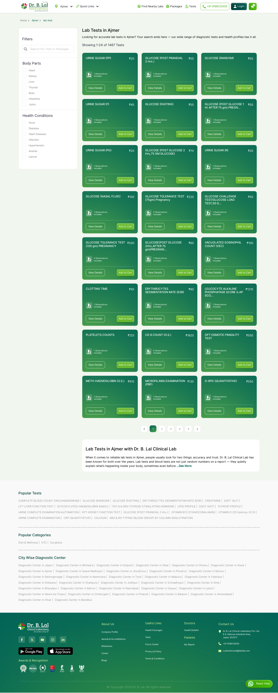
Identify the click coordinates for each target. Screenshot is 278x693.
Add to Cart (125, 88)
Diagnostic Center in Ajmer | (36, 571)
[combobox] (60, 6)
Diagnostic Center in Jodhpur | (120, 583)
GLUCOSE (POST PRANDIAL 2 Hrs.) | (146, 512)
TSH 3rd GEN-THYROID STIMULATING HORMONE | (143, 506)
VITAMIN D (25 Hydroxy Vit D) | (237, 512)
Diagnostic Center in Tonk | (126, 577)
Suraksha (56, 543)
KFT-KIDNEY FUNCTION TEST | (102, 512)
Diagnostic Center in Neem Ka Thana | (42, 594)
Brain (30, 93)
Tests (192, 6)
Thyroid (31, 87)
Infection (32, 139)
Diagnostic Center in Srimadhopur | (163, 583)
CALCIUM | (101, 518)
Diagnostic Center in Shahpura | (79, 583)
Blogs (104, 660)
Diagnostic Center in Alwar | (228, 565)
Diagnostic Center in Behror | (79, 588)
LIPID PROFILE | (187, 506)
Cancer (31, 156)
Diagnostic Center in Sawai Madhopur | (80, 571)
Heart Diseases (35, 134)
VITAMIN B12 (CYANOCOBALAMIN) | (193, 512)
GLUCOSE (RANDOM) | (97, 501)
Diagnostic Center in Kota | (204, 583)
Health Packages (153, 630)
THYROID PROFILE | (230, 506)
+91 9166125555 (214, 6)
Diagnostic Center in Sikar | (153, 565)
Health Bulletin (191, 630)
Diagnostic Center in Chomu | (190, 565)
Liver (30, 81)
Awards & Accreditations (113, 639)
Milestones (106, 646)
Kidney (31, 76)
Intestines (32, 98)
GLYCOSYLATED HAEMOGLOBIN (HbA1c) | (83, 506)
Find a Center (152, 644)
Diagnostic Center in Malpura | (164, 577)
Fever (30, 122)
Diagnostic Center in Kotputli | (115, 565)
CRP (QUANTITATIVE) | (78, 518)
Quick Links (89, 6)
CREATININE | (213, 501)
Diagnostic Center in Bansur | (207, 571)
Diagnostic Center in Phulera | (168, 571)
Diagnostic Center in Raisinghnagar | (41, 577)
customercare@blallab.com (236, 651)
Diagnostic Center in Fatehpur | (204, 577)
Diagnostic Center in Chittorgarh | (89, 594)
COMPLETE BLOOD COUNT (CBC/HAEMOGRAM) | (49, 501)
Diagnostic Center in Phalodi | (131, 594)
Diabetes (32, 128)
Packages (176, 6)
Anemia (31, 151)
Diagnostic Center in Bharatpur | (38, 588)
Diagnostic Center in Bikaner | (170, 594)
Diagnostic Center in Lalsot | (197, 588)
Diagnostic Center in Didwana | (37, 583)
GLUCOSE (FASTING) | (127, 501)
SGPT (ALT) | (232, 501)
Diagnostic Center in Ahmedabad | (212, 594)
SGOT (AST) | (207, 506)
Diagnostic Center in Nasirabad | (119, 588)
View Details (95, 88)
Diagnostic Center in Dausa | (159, 588)
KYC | (44, 543)
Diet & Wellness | (29, 543)
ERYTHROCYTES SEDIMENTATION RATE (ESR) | (173, 501)
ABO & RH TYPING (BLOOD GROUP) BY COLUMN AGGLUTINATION (151, 518)
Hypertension (34, 145)
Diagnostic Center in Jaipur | (36, 565)
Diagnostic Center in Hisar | (35, 600)
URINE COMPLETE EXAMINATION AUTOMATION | (49, 512)
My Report (189, 645)
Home (23, 20)
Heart (30, 70)
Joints (30, 104)
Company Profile (109, 632)
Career (104, 653)
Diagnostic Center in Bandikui (73, 600)
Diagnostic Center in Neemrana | (86, 577)
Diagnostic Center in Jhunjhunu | (127, 571)
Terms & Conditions (154, 659)
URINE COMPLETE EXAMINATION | (40, 518)
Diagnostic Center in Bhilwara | (75, 565)
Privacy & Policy (153, 651)
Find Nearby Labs (152, 6)
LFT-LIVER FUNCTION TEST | (36, 506)
